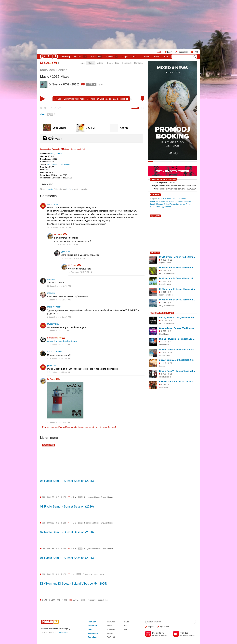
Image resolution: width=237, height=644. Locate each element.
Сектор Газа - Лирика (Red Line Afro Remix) (177, 328)
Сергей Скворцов (172, 199)
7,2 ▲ (73, 523)
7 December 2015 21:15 (57, 300)
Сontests (112, 56)
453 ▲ (91, 84)
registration (164, 627)
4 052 (163, 271)
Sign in (151, 627)
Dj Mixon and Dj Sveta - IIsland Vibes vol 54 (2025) (73, 583)
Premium (92, 622)
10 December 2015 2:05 (57, 286)
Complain (92, 637)
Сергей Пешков (55, 351)
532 (65, 600)
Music (96, 56)
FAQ (196, 52)
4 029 (163, 385)
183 (64, 523)
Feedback (127, 63)
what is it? (63, 632)
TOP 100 (136, 56)
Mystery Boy (53, 324)
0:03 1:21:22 (50, 108)
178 (64, 497)
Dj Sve (46, 62)
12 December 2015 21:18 (64, 244)
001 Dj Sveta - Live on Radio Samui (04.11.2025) (177, 257)
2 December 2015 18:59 (57, 358)
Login (169, 52)
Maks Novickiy (54, 307)
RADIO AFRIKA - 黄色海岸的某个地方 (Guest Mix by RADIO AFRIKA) (177, 360)
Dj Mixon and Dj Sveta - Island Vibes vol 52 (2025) (177, 268)
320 (43, 497)
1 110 (163, 363)
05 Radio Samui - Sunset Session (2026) (67, 481)
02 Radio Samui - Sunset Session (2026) (67, 532)
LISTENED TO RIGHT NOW (161, 313)
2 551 (163, 281)
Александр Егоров (163, 207)
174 (64, 549)
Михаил (159, 204)
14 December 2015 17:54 (78, 272)
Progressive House (55, 164)
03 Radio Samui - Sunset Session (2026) (67, 506)
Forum (147, 56)
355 (43, 523)
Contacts (138, 63)
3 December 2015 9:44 (56, 331)
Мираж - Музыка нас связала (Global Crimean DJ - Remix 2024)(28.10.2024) (177, 339)
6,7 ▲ (73, 549)
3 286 (163, 331)
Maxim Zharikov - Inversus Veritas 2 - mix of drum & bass (177, 350)
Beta (166, 56)
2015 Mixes (60, 76)
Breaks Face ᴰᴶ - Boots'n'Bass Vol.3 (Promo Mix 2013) (177, 371)
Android (157, 635)
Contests (111, 629)
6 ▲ (73, 574)
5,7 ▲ (73, 497)
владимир (178, 201)
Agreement (93, 633)
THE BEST (154, 253)
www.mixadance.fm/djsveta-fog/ (62, 341)
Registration (183, 52)
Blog (117, 63)
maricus (51, 293)
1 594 (44, 600)
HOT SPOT (155, 216)
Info (125, 629)
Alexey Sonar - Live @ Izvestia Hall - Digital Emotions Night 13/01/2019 (177, 317)
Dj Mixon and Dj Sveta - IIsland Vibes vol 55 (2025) (177, 278)
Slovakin (187, 201)
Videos (100, 63)
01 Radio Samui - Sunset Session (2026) (67, 558)
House (67, 164)
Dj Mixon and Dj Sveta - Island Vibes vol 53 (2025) (177, 300)
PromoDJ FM (58, 149)
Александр (52, 204)
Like (42, 114)
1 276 (163, 352)
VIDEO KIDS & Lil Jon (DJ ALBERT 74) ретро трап (177, 382)
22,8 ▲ (76, 600)
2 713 (163, 374)
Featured (80, 56)
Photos (109, 63)
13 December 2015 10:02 (71, 258)
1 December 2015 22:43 (57, 372)
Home (82, 63)
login (68, 189)
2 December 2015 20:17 (57, 345)
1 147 (163, 303)
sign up (53, 427)
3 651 (163, 342)
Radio (156, 56)
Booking (66, 56)
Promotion (92, 625)
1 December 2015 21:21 (57, 423)
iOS (165, 635)
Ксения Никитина (166, 201)
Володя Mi (54, 338)
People (125, 56)
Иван (152, 207)
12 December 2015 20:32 (57, 227)
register (50, 189)
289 (43, 549)
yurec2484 (52, 365)
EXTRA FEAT (48, 445)
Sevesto (161, 199)
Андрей (51, 279)
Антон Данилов (186, 204)
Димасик (65, 251)
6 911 (163, 260)
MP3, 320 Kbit (56, 153)
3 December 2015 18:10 (57, 317)
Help (90, 629)
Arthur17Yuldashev (171, 204)
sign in (74, 427)
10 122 (164, 320)
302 (43, 574)
